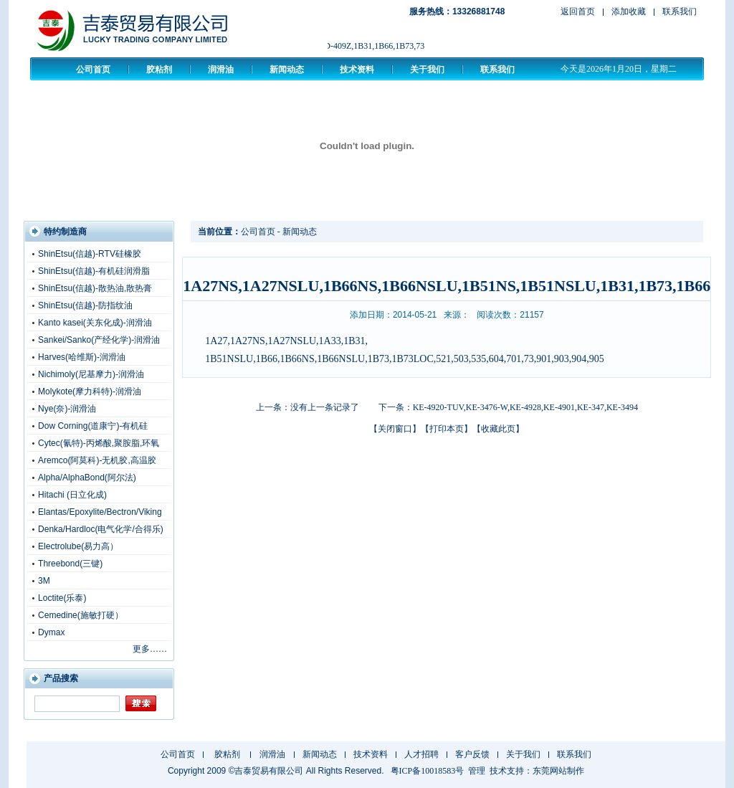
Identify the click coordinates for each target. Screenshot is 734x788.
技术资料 (357, 70)
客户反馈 (472, 754)
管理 (476, 771)
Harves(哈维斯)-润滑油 (81, 357)
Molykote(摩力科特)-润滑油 (89, 391)
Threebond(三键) (70, 564)
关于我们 (427, 70)
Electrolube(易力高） (78, 546)
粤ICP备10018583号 (427, 771)
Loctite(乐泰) (62, 598)
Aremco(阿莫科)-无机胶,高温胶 (97, 460)
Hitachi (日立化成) (72, 495)
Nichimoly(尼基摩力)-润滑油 (91, 374)
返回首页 (578, 11)
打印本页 (446, 429)
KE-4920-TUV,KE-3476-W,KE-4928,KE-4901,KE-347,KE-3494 (525, 407)
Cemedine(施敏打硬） (80, 615)
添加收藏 (628, 11)
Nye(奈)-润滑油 (67, 409)
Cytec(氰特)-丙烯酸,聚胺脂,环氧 (98, 443)
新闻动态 (287, 70)
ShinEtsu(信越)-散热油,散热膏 (95, 288)
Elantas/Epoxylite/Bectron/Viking (100, 512)
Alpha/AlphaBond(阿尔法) (87, 478)
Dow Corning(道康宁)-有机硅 (93, 426)
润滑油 (221, 70)
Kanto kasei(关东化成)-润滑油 (95, 323)
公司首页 (93, 70)
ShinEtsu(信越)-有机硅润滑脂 (94, 271)
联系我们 (679, 11)
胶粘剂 (159, 70)
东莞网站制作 (558, 771)
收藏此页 (498, 429)
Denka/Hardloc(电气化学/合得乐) (100, 529)
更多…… (150, 649)
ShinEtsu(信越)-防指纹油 (85, 305)
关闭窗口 (395, 429)
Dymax (51, 632)
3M (44, 581)
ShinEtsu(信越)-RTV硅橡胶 (89, 254)
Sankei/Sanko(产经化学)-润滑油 (99, 340)
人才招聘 (421, 754)
